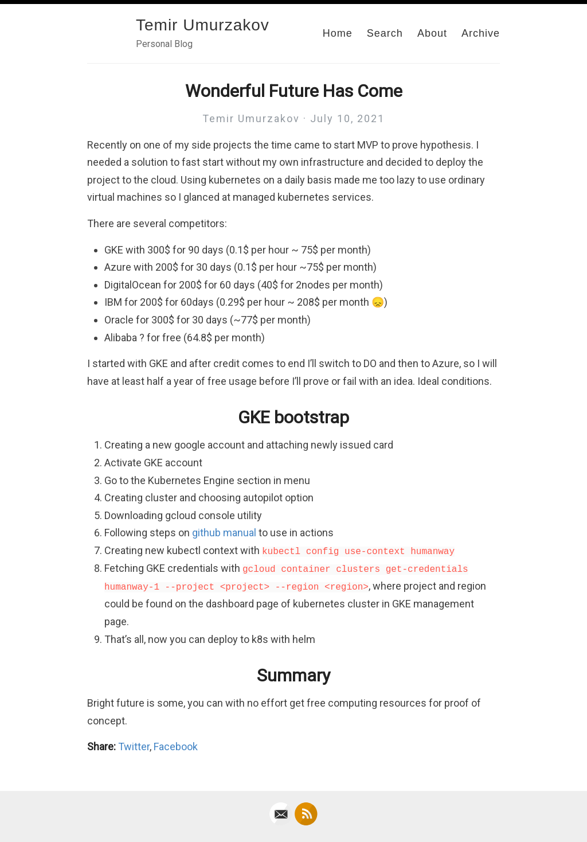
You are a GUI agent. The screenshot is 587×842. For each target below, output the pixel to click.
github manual (224, 533)
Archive (480, 33)
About (432, 33)
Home (338, 33)
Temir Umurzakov (202, 25)
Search (385, 33)
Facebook (176, 746)
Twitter (134, 746)
